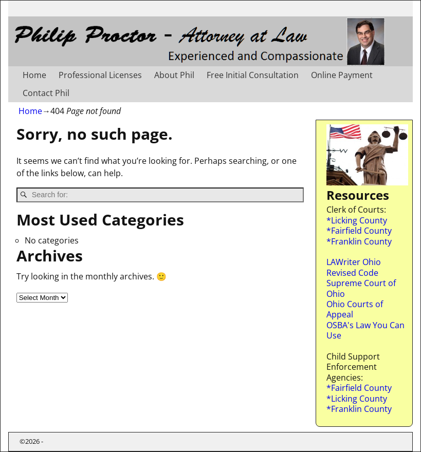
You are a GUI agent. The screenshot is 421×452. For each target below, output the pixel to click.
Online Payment (342, 75)
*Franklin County (359, 241)
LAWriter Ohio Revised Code (353, 267)
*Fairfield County (359, 230)
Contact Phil (46, 93)
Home (34, 75)
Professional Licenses (100, 75)
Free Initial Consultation (253, 75)
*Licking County (356, 220)
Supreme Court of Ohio (361, 288)
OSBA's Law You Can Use (365, 330)
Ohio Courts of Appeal (354, 309)
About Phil (174, 75)
